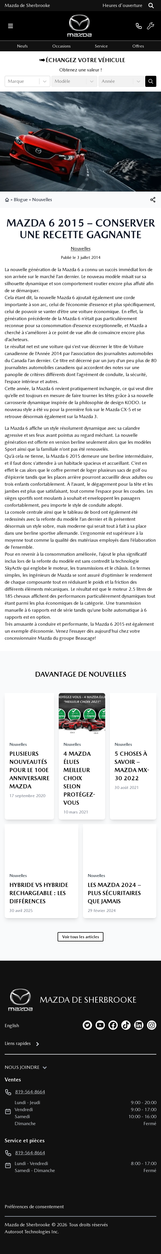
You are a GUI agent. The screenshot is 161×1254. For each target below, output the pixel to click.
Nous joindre (22, 1067)
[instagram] (151, 1025)
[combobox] (8, 81)
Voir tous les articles (80, 936)
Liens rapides (18, 1043)
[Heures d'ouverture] (122, 5)
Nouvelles (42, 199)
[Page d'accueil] (19, 1000)
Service (101, 46)
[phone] (139, 26)
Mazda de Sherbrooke (27, 5)
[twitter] (87, 1025)
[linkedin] (138, 1025)
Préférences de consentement (34, 1206)
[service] (150, 26)
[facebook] (113, 1025)
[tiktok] (126, 1025)
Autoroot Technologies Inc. (32, 1231)
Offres (138, 46)
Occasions (61, 46)
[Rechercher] (151, 5)
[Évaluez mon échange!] (150, 81)
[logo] (79, 26)
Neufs (22, 46)
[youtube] (100, 1025)
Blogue (21, 199)
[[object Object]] (152, 199)
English (12, 1025)
